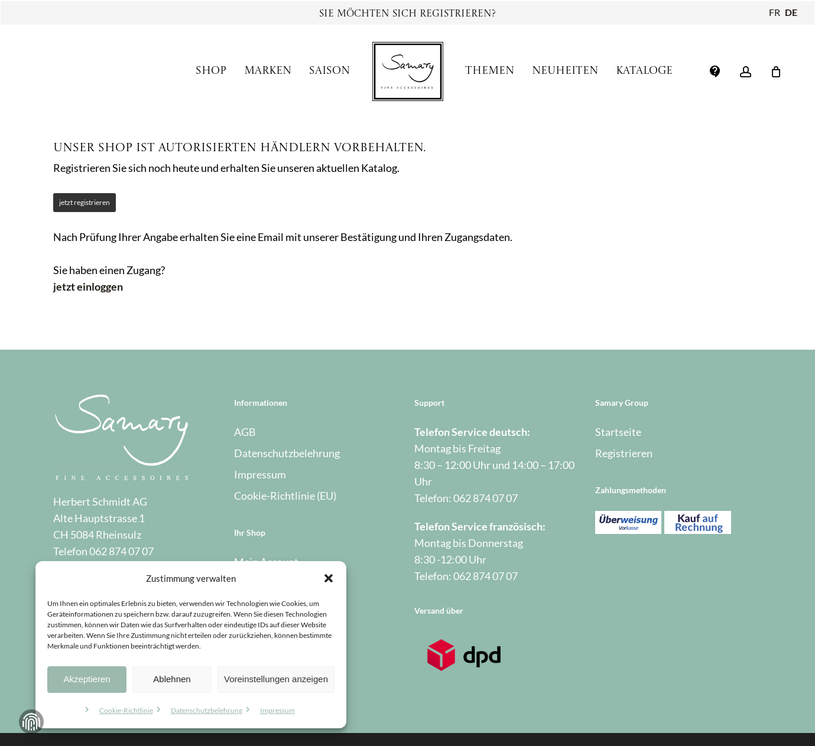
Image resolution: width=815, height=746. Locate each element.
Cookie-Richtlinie (126, 710)
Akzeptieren (86, 679)
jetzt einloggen (88, 286)
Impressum (277, 710)
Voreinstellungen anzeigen (276, 679)
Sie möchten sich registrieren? (407, 14)
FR (774, 12)
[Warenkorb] (775, 71)
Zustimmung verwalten (31, 721)
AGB (245, 431)
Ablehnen (171, 679)
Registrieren (623, 453)
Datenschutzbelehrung (206, 710)
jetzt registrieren (84, 202)
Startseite (618, 431)
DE (791, 12)
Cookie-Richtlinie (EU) (285, 495)
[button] (329, 578)
